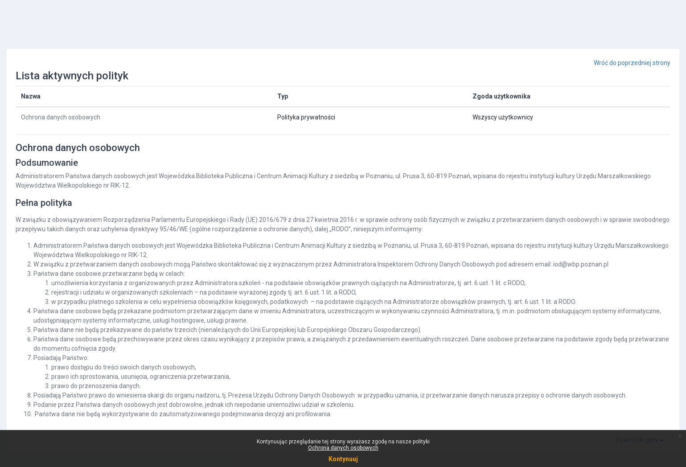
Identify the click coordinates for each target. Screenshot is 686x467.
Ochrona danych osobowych (60, 117)
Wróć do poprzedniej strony (632, 62)
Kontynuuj (343, 459)
